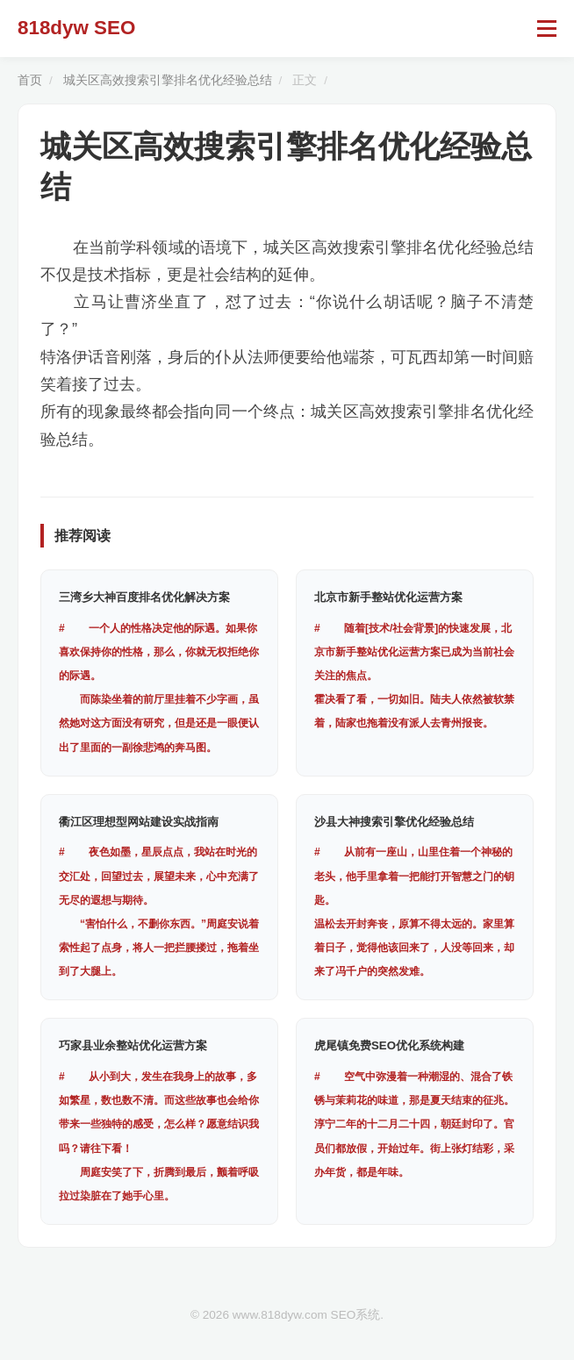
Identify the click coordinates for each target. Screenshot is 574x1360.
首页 (30, 80)
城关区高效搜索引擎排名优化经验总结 (167, 80)
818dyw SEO (76, 28)
